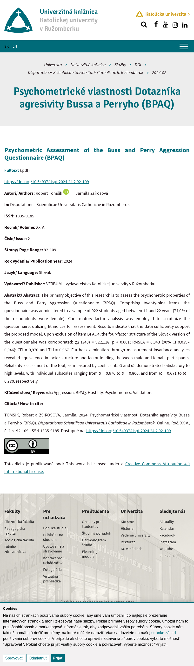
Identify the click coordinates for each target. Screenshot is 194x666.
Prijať (58, 658)
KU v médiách (131, 548)
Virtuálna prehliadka (52, 578)
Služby (120, 64)
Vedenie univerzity (135, 535)
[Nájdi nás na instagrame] (175, 24)
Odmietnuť (38, 658)
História (127, 528)
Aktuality (167, 521)
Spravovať (14, 658)
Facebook (167, 535)
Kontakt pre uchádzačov (52, 560)
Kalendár (167, 528)
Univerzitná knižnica (88, 64)
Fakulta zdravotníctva (15, 549)
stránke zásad (163, 633)
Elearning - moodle (90, 554)
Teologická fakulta (19, 539)
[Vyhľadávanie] (144, 24)
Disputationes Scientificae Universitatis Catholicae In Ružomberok (85, 72)
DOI (138, 64)
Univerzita (53, 64)
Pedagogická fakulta (14, 531)
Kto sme (127, 521)
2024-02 (159, 72)
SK (6, 46)
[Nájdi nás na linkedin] (185, 24)
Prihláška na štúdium (53, 537)
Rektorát (128, 541)
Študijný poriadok (96, 533)
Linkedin (167, 555)
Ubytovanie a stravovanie (53, 548)
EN (15, 46)
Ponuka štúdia (55, 527)
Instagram (168, 541)
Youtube (166, 548)
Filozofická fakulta (19, 521)
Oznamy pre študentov (91, 524)
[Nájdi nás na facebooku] (156, 24)
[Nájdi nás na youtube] (165, 24)
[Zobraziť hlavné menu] (184, 46)
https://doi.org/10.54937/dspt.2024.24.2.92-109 (46, 181)
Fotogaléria (52, 569)
